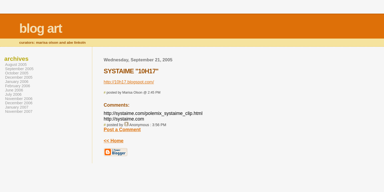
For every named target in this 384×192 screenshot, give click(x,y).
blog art (40, 28)
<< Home (113, 140)
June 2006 (14, 90)
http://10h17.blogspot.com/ (129, 82)
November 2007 (19, 111)
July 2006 (13, 94)
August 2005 (16, 64)
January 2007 (17, 107)
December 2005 (19, 77)
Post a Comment (122, 129)
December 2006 (19, 103)
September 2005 (19, 69)
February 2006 (17, 86)
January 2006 (17, 81)
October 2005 (17, 73)
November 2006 (19, 99)
